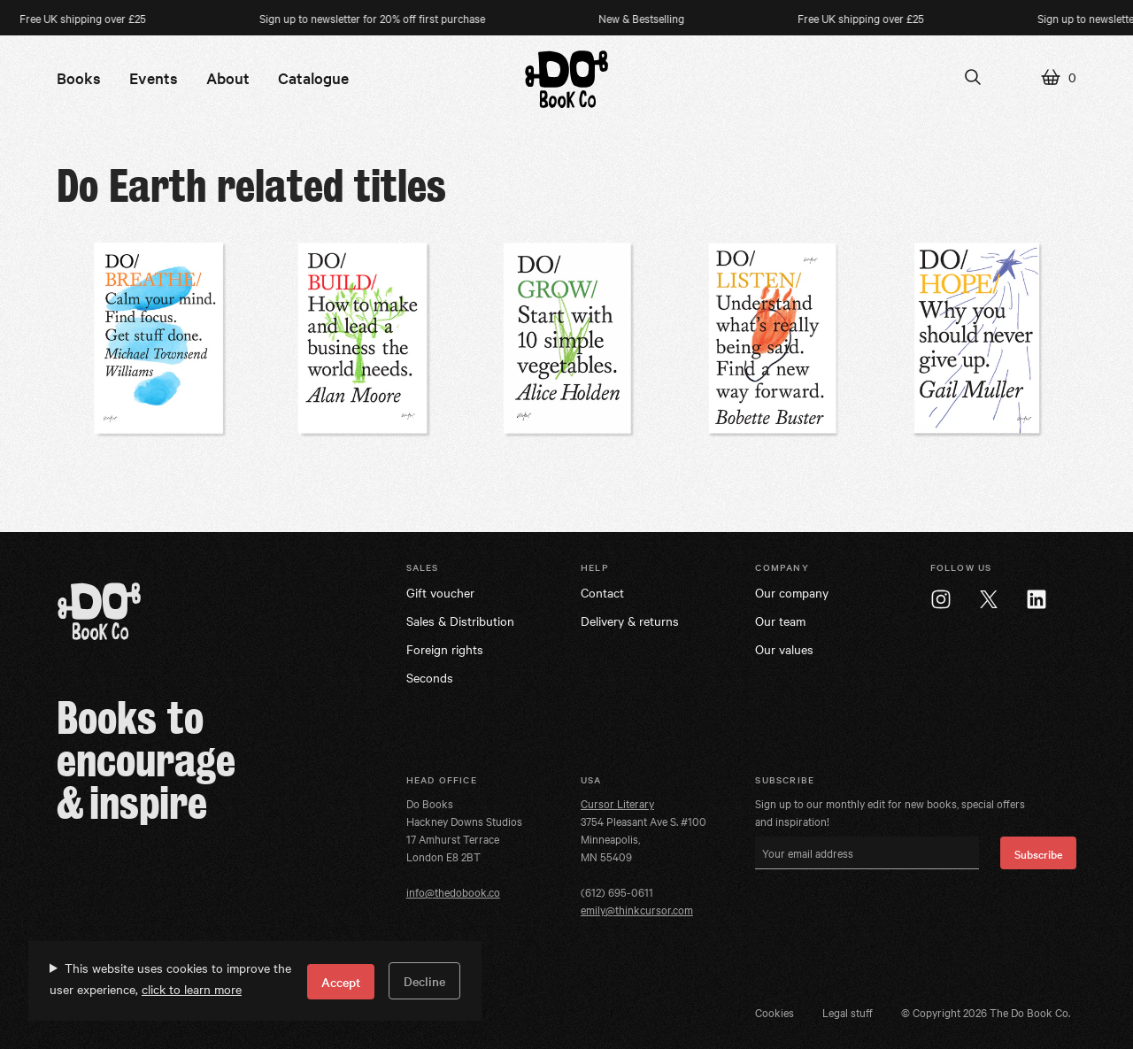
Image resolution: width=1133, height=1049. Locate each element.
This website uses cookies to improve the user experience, (170, 978)
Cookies (774, 1012)
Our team (780, 620)
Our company (792, 592)
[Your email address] (867, 853)
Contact (602, 592)
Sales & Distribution (460, 620)
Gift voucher (440, 592)
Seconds (429, 677)
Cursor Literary (617, 803)
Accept (340, 982)
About (228, 77)
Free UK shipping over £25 (865, 18)
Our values (784, 649)
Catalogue (313, 77)
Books (79, 77)
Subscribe (1038, 853)
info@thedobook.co (453, 891)
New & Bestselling (646, 18)
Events (153, 77)
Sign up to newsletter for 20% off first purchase (376, 18)
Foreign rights (444, 649)
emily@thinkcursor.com (637, 909)
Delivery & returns (630, 620)
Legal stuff (847, 1012)
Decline (424, 981)
